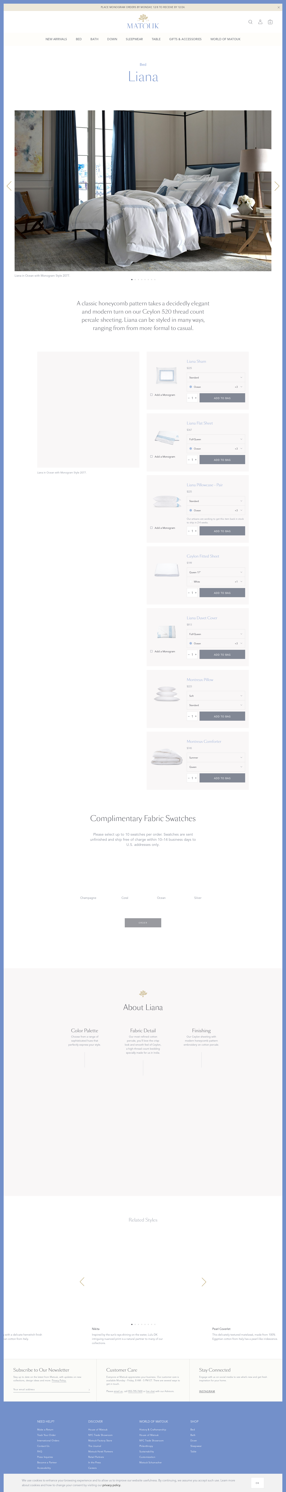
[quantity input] (192, 398)
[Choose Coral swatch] (124, 882)
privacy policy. (112, 1485)
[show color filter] (216, 386)
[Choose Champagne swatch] (88, 882)
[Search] (250, 22)
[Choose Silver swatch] (197, 882)
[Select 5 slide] (148, 279)
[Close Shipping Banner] (278, 7)
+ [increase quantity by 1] (196, 398)
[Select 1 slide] (135, 279)
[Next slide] (277, 186)
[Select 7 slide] (154, 279)
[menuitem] (56, 39)
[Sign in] (260, 21)
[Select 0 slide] (132, 279)
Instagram (207, 1392)
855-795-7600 (135, 1391)
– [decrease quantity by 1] (189, 398)
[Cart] (270, 22)
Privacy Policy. (59, 1380)
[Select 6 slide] (151, 279)
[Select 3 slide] (141, 279)
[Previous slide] (9, 186)
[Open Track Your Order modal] (46, 1435)
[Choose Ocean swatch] (161, 882)
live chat (150, 1391)
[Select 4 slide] (145, 279)
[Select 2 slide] (138, 279)
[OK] (257, 1482)
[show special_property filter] (216, 695)
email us (118, 1391)
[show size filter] (216, 377)
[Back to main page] (143, 21)
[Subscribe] (88, 1389)
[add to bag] (222, 397)
